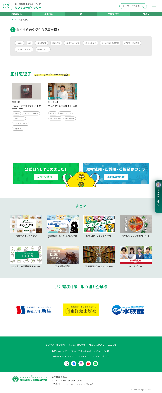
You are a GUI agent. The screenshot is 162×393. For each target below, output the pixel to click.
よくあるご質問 (103, 351)
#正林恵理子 (18, 140)
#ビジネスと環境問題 (110, 47)
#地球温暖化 (42, 47)
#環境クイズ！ (43, 53)
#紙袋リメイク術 (72, 47)
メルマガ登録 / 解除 (79, 351)
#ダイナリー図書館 (21, 135)
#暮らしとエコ (90, 47)
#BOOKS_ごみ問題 (21, 123)
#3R (29, 47)
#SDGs (19, 47)
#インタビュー (56, 123)
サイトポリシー (83, 356)
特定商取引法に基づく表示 (63, 356)
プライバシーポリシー (100, 356)
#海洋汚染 (56, 47)
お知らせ (116, 345)
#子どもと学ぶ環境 (132, 47)
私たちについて (98, 345)
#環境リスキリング (24, 53)
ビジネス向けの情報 (52, 345)
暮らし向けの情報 (76, 345)
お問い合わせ (55, 351)
